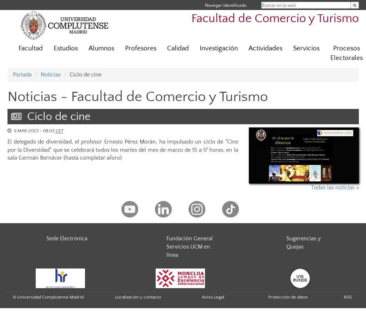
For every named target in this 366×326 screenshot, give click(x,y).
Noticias (51, 74)
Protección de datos (288, 297)
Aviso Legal (213, 297)
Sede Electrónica (66, 238)
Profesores (140, 48)
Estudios (66, 48)
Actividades (265, 48)
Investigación (219, 48)
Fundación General (189, 238)
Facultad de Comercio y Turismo (275, 18)
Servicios (306, 48)
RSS (348, 297)
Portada (22, 74)
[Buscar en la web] (355, 5)
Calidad (178, 48)
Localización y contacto (138, 297)
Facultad (31, 48)
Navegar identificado (225, 5)
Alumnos (101, 48)
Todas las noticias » (335, 187)
